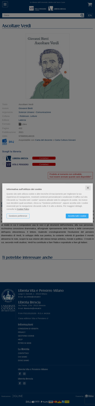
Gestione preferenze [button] (18, 216)
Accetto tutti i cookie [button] (77, 216)
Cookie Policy (23, 209)
